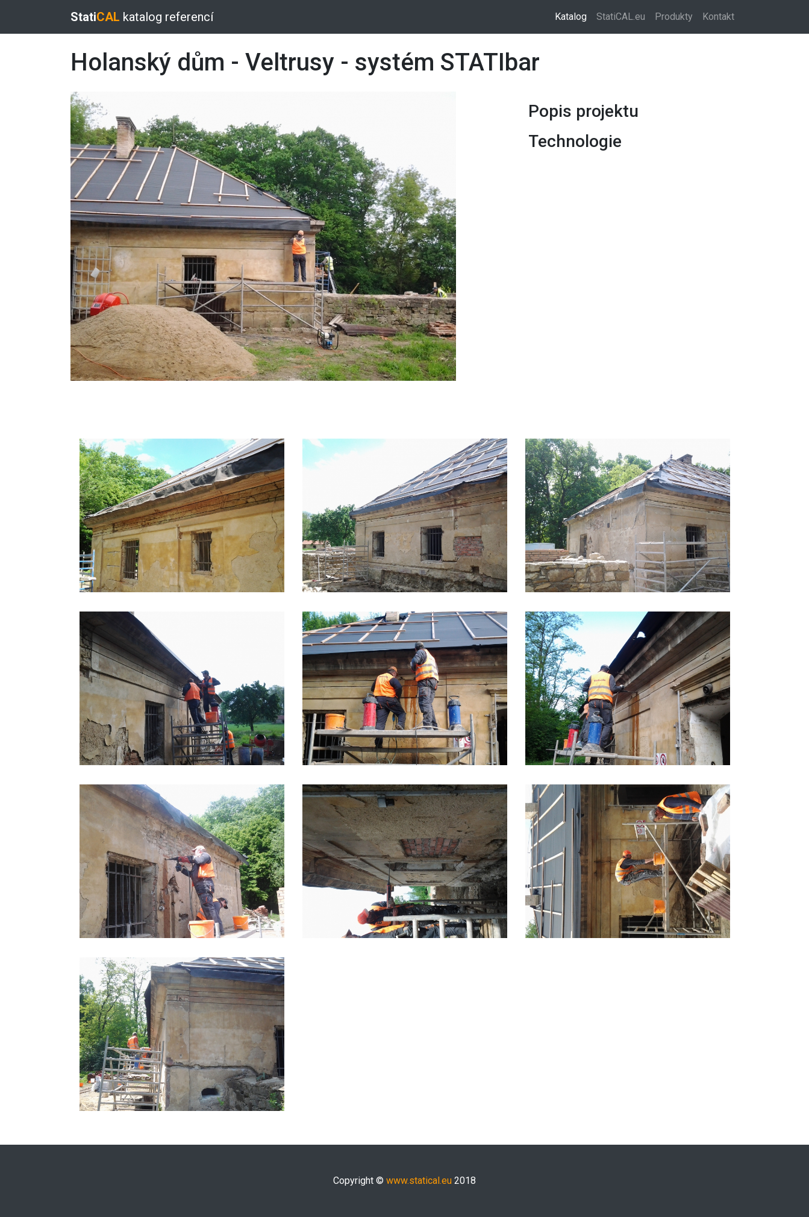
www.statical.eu (419, 1180)
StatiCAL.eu (620, 16)
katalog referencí (141, 17)
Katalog (573, 16)
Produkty (674, 16)
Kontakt (718, 16)
